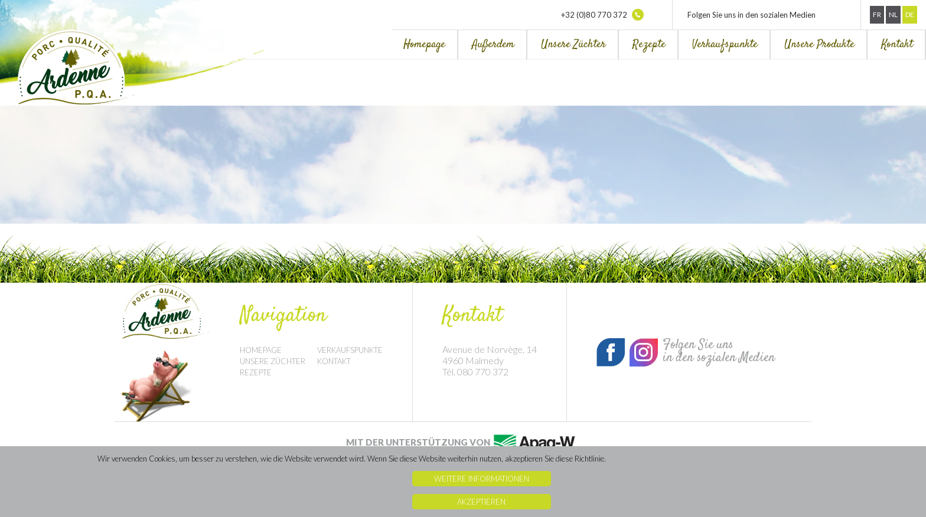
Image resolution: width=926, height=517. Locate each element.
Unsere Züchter (573, 45)
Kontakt (897, 45)
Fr (877, 14)
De (909, 14)
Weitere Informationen (481, 478)
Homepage (424, 45)
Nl (893, 14)
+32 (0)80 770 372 (602, 15)
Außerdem (493, 45)
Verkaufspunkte (725, 45)
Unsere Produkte (819, 45)
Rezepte (649, 45)
